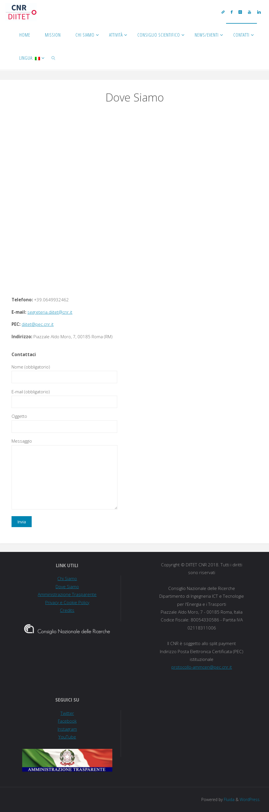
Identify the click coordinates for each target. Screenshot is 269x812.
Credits (67, 610)
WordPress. (250, 799)
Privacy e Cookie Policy (67, 602)
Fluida (228, 799)
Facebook (67, 721)
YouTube (67, 737)
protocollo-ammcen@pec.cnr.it (201, 667)
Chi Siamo (67, 578)
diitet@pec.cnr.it (38, 324)
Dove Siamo (67, 586)
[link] (54, 57)
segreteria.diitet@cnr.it (49, 312)
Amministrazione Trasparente (67, 594)
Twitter (67, 713)
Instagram (67, 729)
